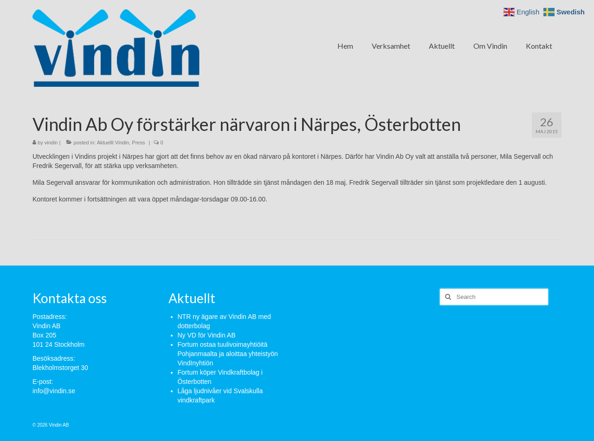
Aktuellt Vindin (113, 142)
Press (138, 142)
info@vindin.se (53, 391)
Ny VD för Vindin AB (207, 335)
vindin (51, 142)
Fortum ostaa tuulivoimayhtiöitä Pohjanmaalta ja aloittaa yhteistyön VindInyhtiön (228, 354)
